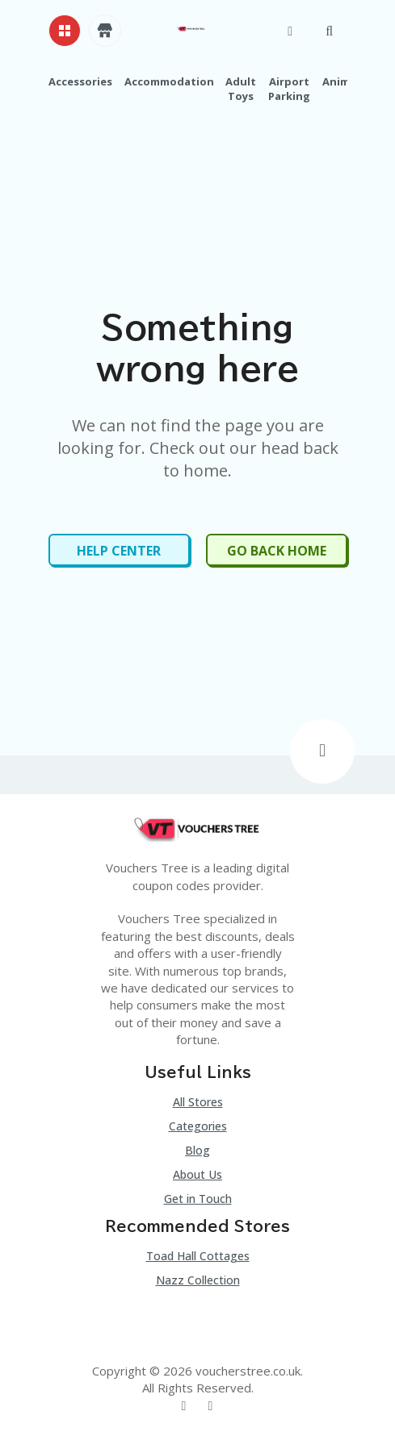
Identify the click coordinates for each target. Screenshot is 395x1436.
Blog (197, 1150)
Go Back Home (276, 551)
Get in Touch (198, 1198)
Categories (198, 1126)
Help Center (119, 551)
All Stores (198, 1101)
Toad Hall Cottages (198, 1255)
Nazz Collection (198, 1280)
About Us (197, 1174)
